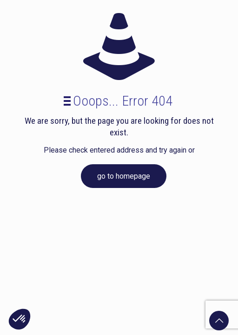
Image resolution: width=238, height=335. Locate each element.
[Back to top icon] (219, 320)
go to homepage (123, 176)
